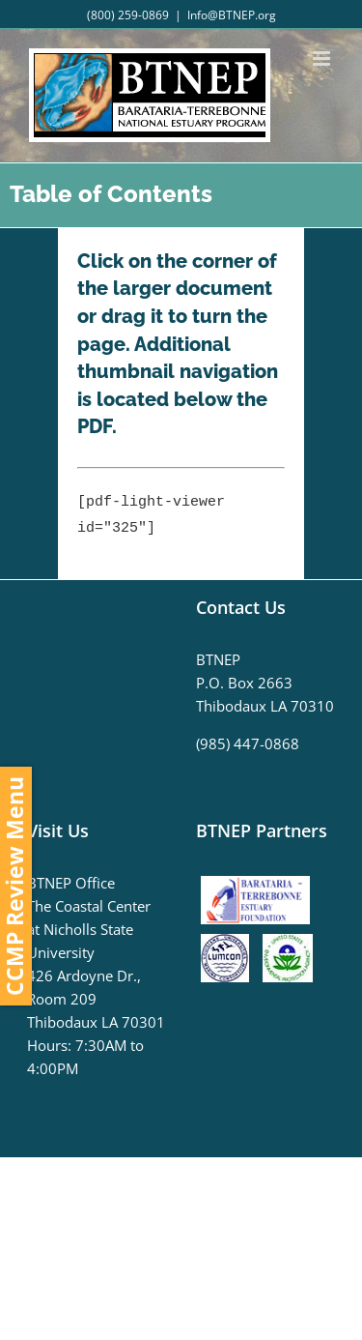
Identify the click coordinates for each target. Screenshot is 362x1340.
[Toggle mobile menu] (323, 58)
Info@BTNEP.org (231, 15)
